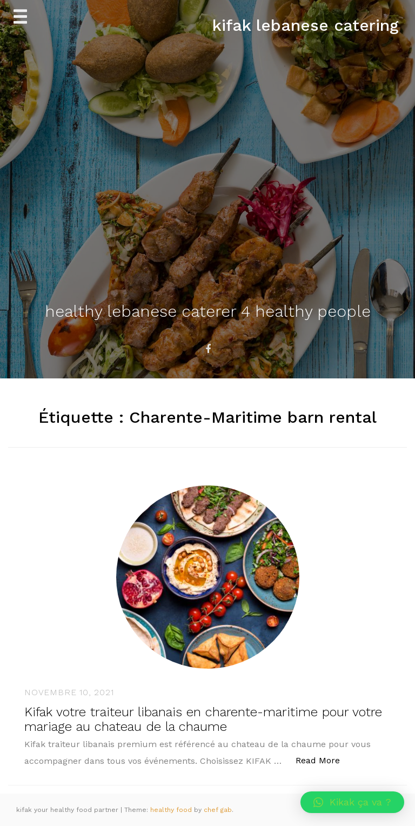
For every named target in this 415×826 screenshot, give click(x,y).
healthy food (172, 810)
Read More (323, 759)
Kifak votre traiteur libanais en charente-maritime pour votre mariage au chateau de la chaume (203, 719)
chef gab (218, 810)
